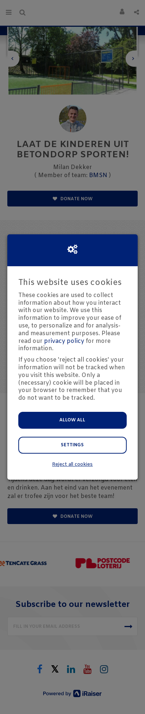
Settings (72, 445)
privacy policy (64, 341)
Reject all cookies (72, 464)
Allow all (72, 420)
